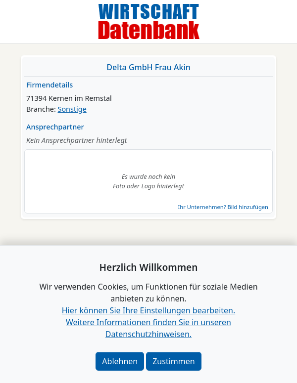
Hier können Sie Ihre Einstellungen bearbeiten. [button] (148, 310)
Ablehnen (120, 361)
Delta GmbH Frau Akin (148, 67)
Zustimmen (173, 361)
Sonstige (72, 109)
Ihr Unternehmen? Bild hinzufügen (223, 207)
